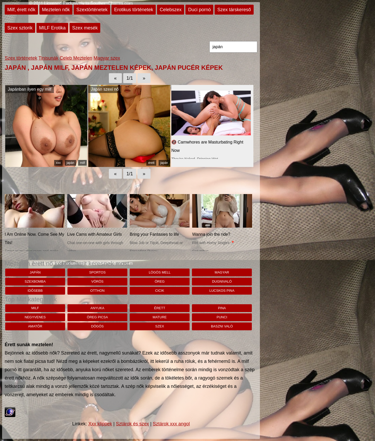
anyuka (97, 308)
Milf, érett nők (21, 9)
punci (222, 317)
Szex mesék (85, 27)
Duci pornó (199, 9)
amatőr (35, 326)
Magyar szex (106, 58)
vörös (97, 281)
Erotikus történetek (133, 9)
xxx (58, 163)
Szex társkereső (234, 9)
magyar (222, 272)
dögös (97, 326)
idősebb (35, 291)
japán (70, 163)
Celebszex (171, 9)
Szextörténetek (92, 9)
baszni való (222, 326)
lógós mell (160, 272)
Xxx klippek (100, 423)
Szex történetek (21, 58)
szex (159, 326)
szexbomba (35, 281)
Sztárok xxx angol (171, 423)
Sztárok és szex (132, 423)
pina (222, 308)
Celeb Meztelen (76, 58)
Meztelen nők (56, 9)
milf (82, 163)
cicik (159, 291)
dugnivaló (222, 281)
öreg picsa (97, 317)
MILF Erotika (52, 27)
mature (160, 317)
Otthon (97, 291)
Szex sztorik (20, 27)
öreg (160, 281)
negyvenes (35, 317)
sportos (97, 272)
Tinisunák (48, 58)
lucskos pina (221, 291)
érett (151, 163)
